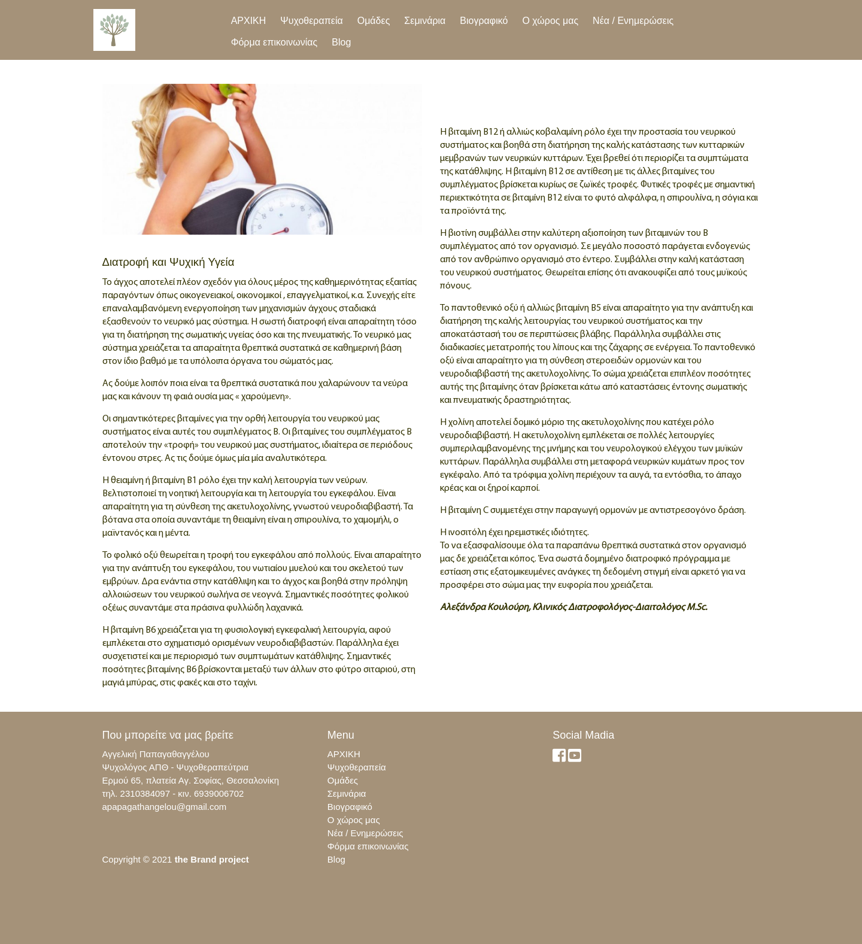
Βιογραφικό (484, 21)
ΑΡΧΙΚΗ (248, 21)
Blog (341, 42)
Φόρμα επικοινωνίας (274, 42)
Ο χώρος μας (550, 21)
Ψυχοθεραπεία (311, 21)
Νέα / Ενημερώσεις (633, 21)
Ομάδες (373, 21)
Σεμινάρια (424, 21)
